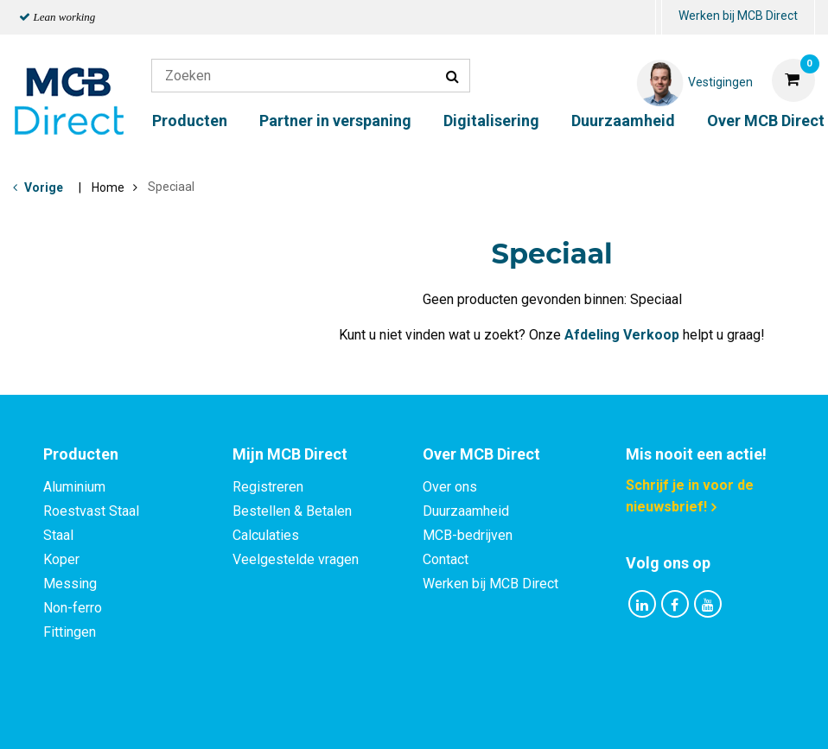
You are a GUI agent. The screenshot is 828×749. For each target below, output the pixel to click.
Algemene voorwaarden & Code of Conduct (436, 717)
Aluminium (74, 487)
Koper (61, 559)
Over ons (450, 487)
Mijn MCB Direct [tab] (289, 454)
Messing (70, 583)
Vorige (43, 187)
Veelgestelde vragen (295, 559)
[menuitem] (658, 17)
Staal (58, 535)
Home (108, 187)
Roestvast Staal (91, 511)
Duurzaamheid (623, 120)
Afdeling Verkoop (621, 335)
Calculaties (265, 535)
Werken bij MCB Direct (738, 15)
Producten (189, 120)
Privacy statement (228, 717)
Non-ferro (72, 608)
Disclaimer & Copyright (659, 717)
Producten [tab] (80, 454)
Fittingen (69, 632)
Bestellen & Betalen (292, 511)
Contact (445, 559)
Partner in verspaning (335, 120)
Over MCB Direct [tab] (481, 454)
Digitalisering (491, 120)
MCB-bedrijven (468, 535)
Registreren (267, 487)
